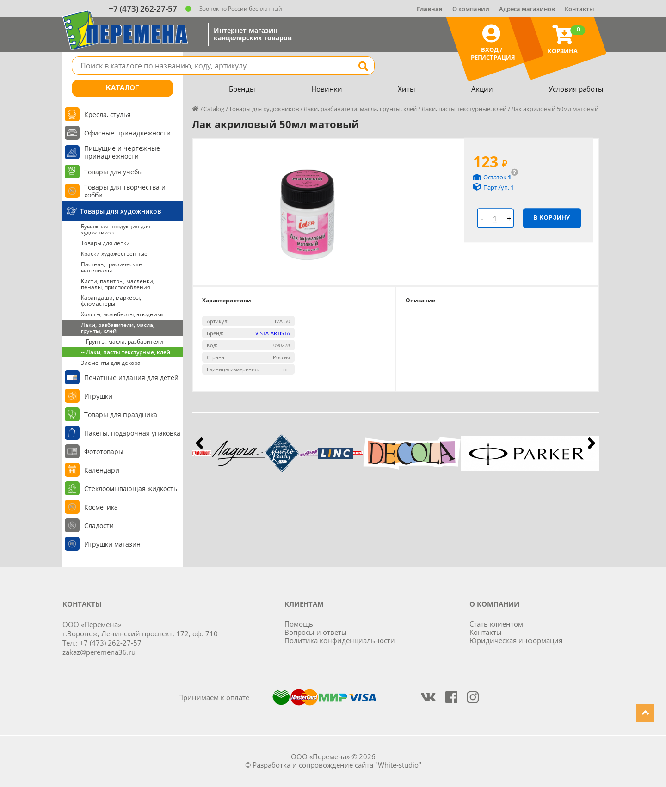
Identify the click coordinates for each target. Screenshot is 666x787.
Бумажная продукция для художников (115, 229)
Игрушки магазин (112, 544)
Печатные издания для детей (131, 377)
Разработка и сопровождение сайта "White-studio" (337, 764)
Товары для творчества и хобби (125, 191)
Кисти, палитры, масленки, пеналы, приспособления (117, 284)
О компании (470, 9)
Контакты (579, 9)
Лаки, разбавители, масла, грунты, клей (117, 328)
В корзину (551, 218)
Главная (430, 9)
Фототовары (103, 451)
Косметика (101, 507)
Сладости (99, 525)
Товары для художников (120, 211)
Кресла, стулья (107, 114)
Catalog (214, 109)
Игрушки (98, 396)
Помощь (298, 623)
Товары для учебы (113, 172)
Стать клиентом (496, 623)
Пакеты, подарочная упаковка (132, 433)
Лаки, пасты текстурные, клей (463, 109)
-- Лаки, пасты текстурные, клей (125, 352)
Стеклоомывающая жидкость (130, 488)
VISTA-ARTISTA (272, 333)
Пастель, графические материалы (111, 267)
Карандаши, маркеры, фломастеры (111, 301)
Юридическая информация (515, 640)
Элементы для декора (111, 363)
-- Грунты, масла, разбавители (122, 341)
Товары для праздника (120, 414)
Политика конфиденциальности (339, 640)
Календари (101, 470)
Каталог (122, 88)
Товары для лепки (105, 243)
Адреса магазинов (527, 9)
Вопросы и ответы (315, 632)
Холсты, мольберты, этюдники (122, 314)
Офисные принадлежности (127, 133)
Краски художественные (114, 254)
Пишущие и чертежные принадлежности (122, 152)
